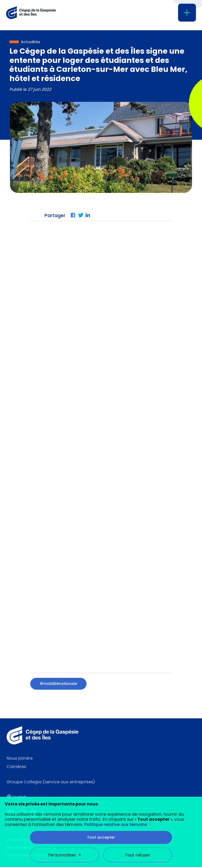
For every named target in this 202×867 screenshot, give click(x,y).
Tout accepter (101, 797)
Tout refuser (137, 815)
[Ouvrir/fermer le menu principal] (187, 13)
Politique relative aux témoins (115, 784)
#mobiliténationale (58, 683)
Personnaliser (64, 815)
